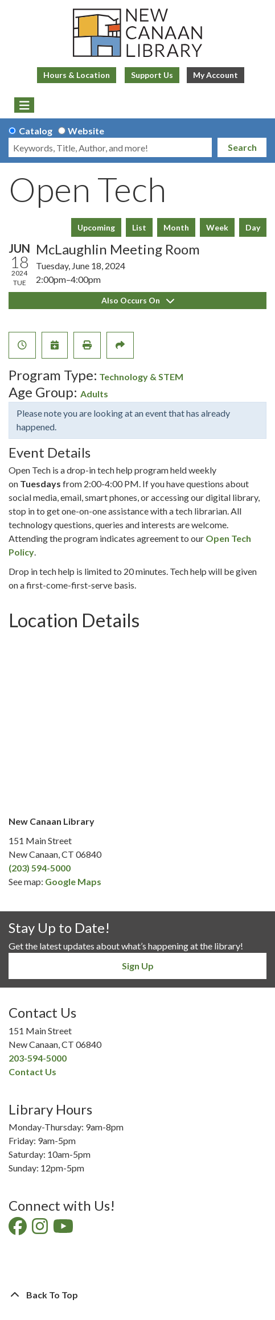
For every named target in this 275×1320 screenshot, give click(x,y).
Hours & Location (76, 75)
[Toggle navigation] (24, 105)
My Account (215, 75)
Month (176, 227)
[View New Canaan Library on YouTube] (64, 1229)
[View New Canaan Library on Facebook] (18, 1229)
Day (252, 227)
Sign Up (138, 965)
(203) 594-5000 (40, 867)
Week (217, 227)
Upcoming (96, 227)
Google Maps (73, 881)
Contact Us (32, 1071)
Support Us (152, 75)
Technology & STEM (141, 376)
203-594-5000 (38, 1057)
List (139, 227)
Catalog (35, 130)
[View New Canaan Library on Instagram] (41, 1229)
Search (242, 147)
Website (86, 130)
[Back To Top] (137, 1295)
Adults (94, 393)
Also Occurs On (137, 300)
